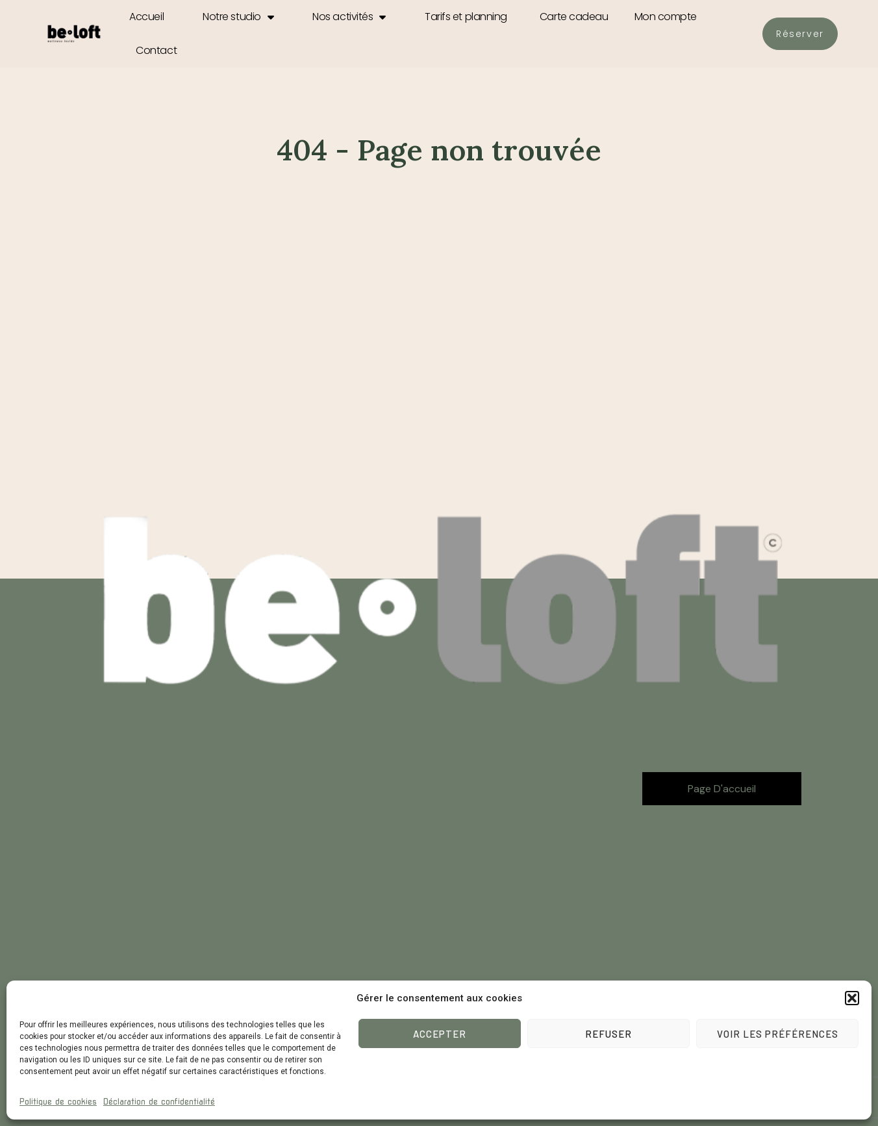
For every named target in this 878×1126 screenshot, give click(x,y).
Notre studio (238, 17)
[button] (852, 998)
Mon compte (665, 16)
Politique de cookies (58, 1102)
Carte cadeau (574, 16)
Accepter (439, 1034)
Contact (156, 50)
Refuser (608, 1034)
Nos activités (349, 17)
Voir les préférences (777, 1034)
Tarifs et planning (466, 16)
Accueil (146, 16)
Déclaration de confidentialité (159, 1102)
